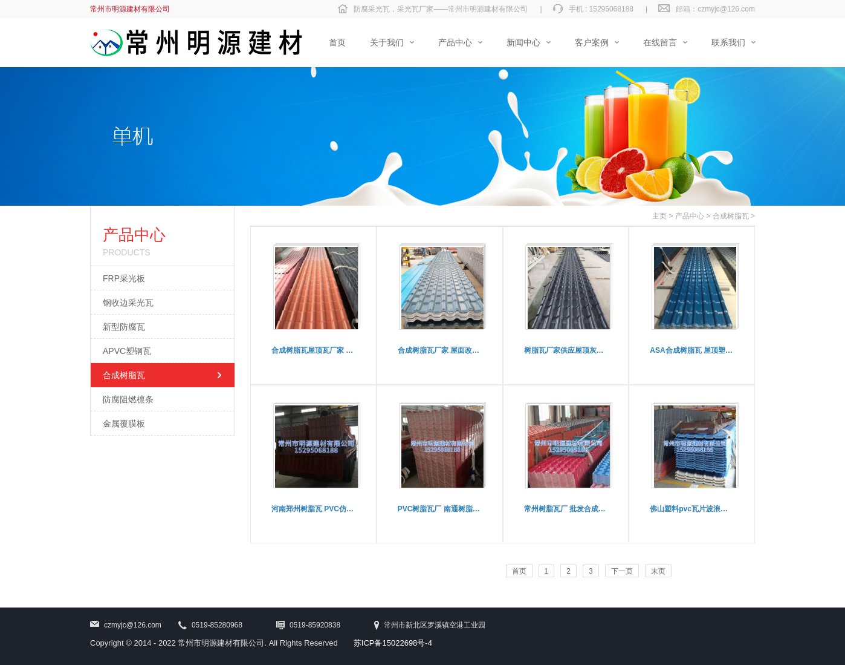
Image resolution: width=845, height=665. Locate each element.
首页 (519, 571)
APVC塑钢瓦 (127, 351)
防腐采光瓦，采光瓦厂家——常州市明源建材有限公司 (441, 9)
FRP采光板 (124, 278)
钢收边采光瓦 (128, 302)
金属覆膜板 (124, 423)
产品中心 (689, 216)
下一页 (622, 571)
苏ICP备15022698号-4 (393, 642)
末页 (658, 571)
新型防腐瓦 (124, 327)
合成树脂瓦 (124, 375)
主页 (659, 216)
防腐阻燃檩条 (128, 399)
